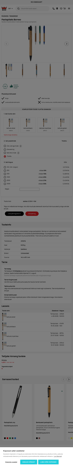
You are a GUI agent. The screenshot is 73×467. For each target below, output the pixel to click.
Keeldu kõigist (28, 462)
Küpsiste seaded (11, 462)
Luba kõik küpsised (48, 462)
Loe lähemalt (58, 456)
